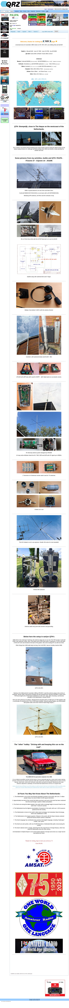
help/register (50, 9)
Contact (43, 11)
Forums (24, 11)
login (46, 9)
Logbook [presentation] (24, 31)
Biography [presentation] (13, 31)
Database (17, 11)
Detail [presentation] (19, 31)
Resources (38, 11)
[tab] (13, 32)
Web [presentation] (29, 31)
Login (47, 11)
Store (28, 11)
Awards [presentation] (36, 31)
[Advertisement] (27, 988)
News (21, 11)
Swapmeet (33, 11)
